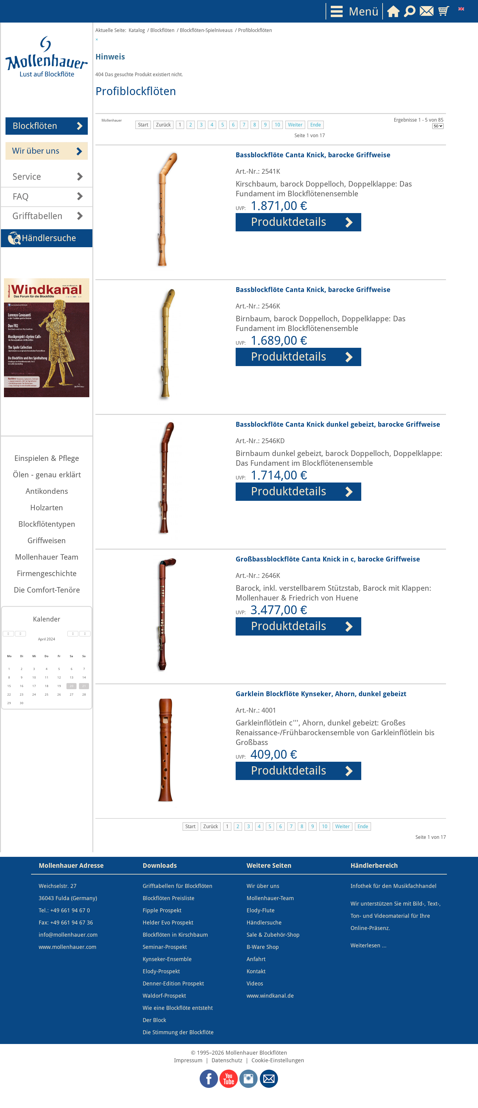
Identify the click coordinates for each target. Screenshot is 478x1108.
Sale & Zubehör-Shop (273, 935)
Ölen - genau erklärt (47, 474)
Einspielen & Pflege (46, 458)
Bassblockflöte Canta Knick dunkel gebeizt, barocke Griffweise (338, 424)
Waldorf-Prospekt (164, 996)
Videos (255, 984)
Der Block (154, 1020)
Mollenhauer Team (46, 557)
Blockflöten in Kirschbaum (175, 935)
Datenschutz (227, 1060)
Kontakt (256, 971)
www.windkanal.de (270, 996)
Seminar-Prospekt (165, 947)
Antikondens (47, 491)
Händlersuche (264, 923)
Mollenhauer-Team (270, 898)
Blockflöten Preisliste (168, 898)
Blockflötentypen (46, 524)
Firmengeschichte (47, 573)
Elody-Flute (261, 910)
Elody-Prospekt (161, 971)
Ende (315, 125)
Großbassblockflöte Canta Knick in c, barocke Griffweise (328, 559)
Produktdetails (288, 222)
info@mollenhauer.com (68, 935)
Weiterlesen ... (369, 945)
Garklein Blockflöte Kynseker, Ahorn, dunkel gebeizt (321, 694)
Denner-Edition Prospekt (173, 984)
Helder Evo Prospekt (168, 923)
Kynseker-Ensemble (167, 959)
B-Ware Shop (263, 947)
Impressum (188, 1060)
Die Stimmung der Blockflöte (178, 1032)
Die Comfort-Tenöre (47, 590)
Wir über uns (263, 886)
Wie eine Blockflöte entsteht (178, 1008)
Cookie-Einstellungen (277, 1060)
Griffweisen (46, 540)
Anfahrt (256, 959)
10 (277, 125)
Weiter (295, 125)
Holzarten (46, 507)
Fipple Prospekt (162, 910)
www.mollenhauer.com (67, 947)
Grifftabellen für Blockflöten (177, 886)
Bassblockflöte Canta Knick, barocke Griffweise (313, 155)
